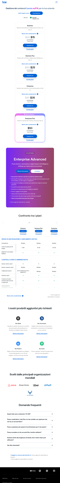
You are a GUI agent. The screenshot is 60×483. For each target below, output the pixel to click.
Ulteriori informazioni (22, 171)
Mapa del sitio (15, 478)
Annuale (35, 17)
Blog (39, 470)
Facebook (54, 470)
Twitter (46, 470)
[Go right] (57, 223)
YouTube (32, 470)
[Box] (4, 2)
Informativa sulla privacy (41, 478)
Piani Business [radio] (36, 13)
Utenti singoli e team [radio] (23, 13)
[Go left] (3, 223)
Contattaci (37, 171)
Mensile (26, 17)
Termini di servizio (27, 478)
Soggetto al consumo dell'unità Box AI (21, 455)
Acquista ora (30, 45)
